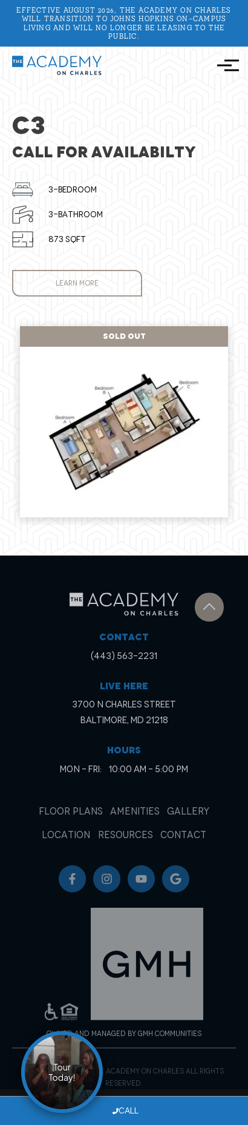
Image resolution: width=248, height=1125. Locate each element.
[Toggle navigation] (224, 65)
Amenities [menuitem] (135, 821)
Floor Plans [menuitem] (71, 821)
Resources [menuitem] (125, 845)
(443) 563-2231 (124, 663)
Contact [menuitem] (183, 845)
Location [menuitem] (66, 845)
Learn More (77, 282)
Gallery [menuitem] (188, 821)
